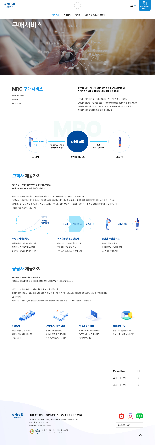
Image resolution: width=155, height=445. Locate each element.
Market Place (119, 371)
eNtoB (9, 5)
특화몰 (77, 15)
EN (135, 5)
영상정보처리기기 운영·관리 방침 (59, 415)
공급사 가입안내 (119, 385)
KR (131, 5)
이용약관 (78, 415)
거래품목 (67, 15)
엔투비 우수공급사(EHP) (95, 15)
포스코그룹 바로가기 (125, 425)
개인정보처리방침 (36, 415)
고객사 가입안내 (119, 378)
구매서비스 (54, 15)
